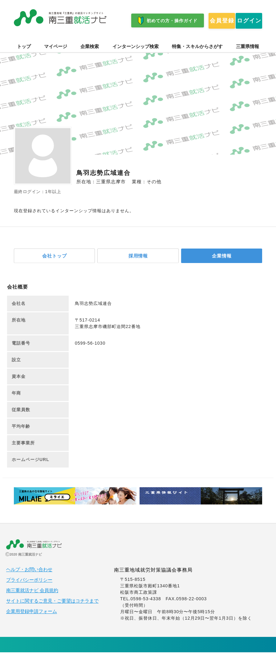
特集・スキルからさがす (197, 61)
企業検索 (89, 61)
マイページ (55, 61)
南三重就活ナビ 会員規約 (32, 606)
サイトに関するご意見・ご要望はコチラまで (52, 616)
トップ (24, 61)
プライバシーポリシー (29, 595)
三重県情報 (247, 61)
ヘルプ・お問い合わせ (29, 585)
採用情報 (138, 270)
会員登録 (38, 39)
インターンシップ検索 (135, 61)
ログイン (91, 39)
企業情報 (221, 270)
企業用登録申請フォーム (31, 627)
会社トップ (55, 270)
